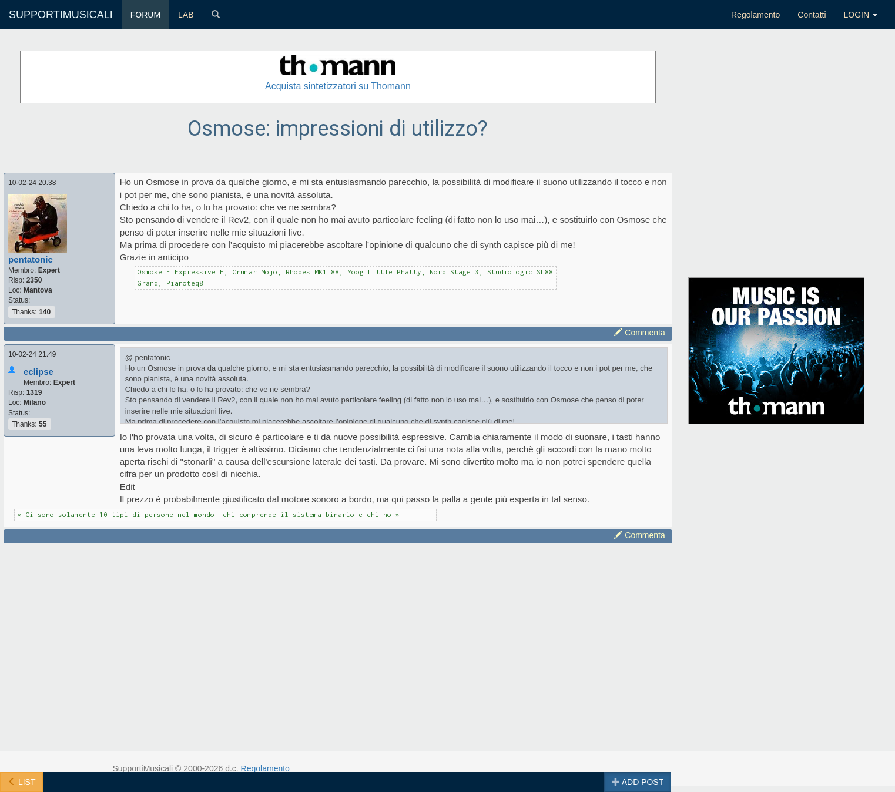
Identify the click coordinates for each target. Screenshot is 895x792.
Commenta (639, 332)
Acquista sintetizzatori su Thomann (338, 86)
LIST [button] (21, 782)
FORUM (145, 14)
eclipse (38, 372)
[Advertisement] (337, 629)
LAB (185, 14)
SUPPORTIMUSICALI (61, 15)
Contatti (811, 14)
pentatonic (30, 259)
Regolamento (755, 14)
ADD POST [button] (638, 782)
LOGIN (860, 14)
